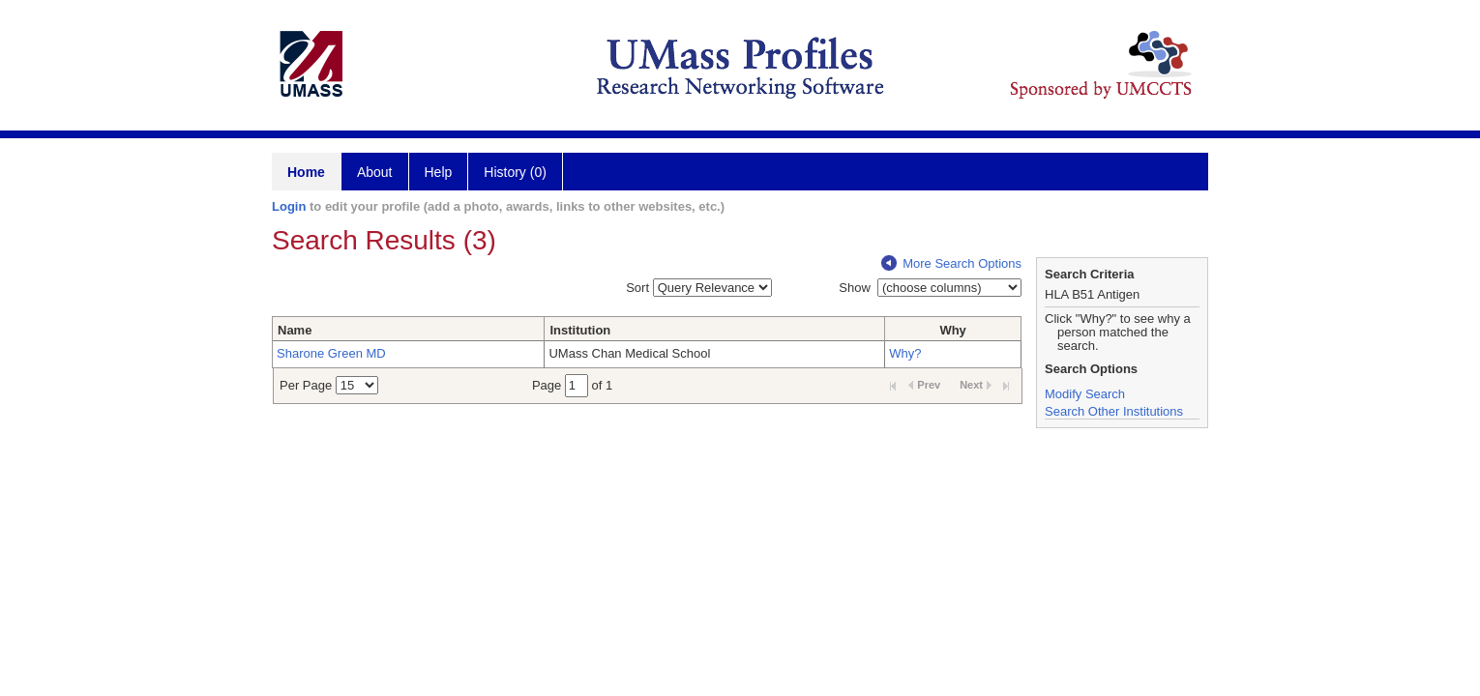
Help (439, 172)
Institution (579, 330)
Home (306, 172)
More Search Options (951, 263)
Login (289, 206)
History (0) (515, 172)
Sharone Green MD (331, 353)
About (375, 172)
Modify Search (1085, 394)
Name (294, 330)
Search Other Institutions (1114, 411)
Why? (905, 353)
